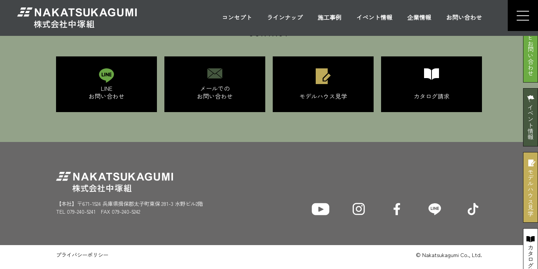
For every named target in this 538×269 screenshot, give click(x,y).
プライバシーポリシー (82, 255)
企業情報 (419, 18)
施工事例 (329, 18)
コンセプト (237, 18)
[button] (519, 15)
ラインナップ (285, 18)
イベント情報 (374, 18)
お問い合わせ (464, 18)
